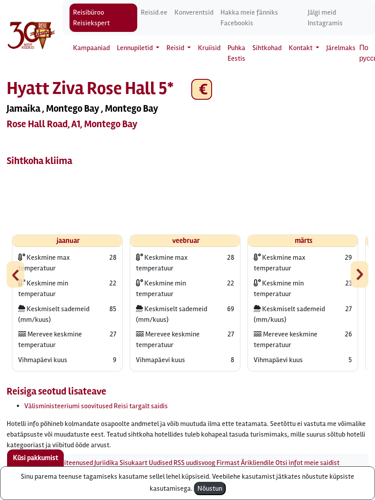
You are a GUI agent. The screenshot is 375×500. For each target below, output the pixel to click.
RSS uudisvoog (194, 462)
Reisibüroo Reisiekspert (91, 17)
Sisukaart (133, 462)
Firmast (228, 462)
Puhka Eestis (236, 53)
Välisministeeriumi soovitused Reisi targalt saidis (96, 406)
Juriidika (106, 462)
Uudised (160, 462)
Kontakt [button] (301, 47)
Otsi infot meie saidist (307, 462)
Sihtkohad (267, 47)
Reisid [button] (176, 47)
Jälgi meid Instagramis (325, 17)
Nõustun (209, 488)
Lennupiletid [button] (135, 47)
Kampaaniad (91, 47)
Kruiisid (209, 47)
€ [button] (202, 89)
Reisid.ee (154, 12)
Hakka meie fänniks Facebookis (249, 17)
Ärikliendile (257, 462)
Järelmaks (341, 47)
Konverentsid (193, 12)
